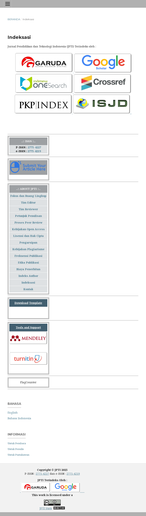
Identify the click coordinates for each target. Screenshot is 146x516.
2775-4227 (34, 147)
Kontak (28, 289)
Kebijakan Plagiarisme (28, 249)
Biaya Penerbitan (28, 269)
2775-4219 (34, 151)
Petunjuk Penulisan (28, 216)
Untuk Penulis (16, 449)
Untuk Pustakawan (18, 454)
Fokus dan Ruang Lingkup (28, 196)
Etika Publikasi (28, 262)
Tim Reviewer (28, 209)
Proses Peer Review (28, 222)
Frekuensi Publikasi (28, 256)
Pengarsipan (28, 242)
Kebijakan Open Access (28, 229)
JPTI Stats (46, 508)
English (13, 412)
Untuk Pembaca (17, 443)
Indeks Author (28, 276)
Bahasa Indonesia (19, 418)
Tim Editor (28, 202)
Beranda (14, 19)
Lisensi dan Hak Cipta (28, 236)
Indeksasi (28, 282)
